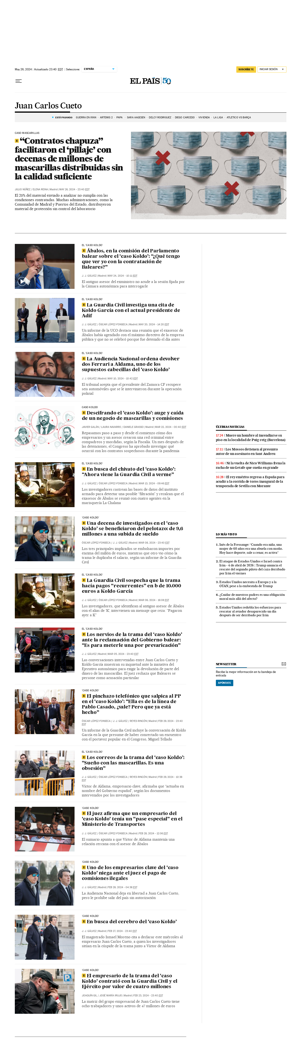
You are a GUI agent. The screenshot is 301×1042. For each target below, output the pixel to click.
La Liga (218, 117)
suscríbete (246, 69)
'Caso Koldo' (90, 808)
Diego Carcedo (185, 117)
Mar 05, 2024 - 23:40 (123, 654)
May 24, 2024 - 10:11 (122, 275)
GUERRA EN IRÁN (86, 117)
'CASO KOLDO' (90, 517)
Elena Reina (40, 189)
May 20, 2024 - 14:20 (154, 324)
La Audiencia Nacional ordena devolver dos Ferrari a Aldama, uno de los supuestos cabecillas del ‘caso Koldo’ (131, 364)
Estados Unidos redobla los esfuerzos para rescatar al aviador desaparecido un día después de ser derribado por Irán (250, 611)
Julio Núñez (22, 189)
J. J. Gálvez (89, 275)
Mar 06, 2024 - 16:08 (154, 600)
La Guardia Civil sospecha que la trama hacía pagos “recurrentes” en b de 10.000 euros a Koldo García (131, 586)
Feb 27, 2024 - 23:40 (122, 931)
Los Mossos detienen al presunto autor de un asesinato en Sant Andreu (247, 451)
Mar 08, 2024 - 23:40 (154, 542)
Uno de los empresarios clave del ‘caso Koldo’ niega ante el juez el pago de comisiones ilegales (130, 873)
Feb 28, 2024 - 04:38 (122, 887)
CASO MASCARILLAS (27, 133)
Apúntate (224, 682)
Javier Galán (90, 427)
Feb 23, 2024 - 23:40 (148, 995)
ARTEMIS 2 (106, 117)
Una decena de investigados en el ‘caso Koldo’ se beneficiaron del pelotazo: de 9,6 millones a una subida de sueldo (132, 529)
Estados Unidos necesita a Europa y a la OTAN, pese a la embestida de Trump (248, 584)
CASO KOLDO (90, 407)
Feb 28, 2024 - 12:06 (153, 833)
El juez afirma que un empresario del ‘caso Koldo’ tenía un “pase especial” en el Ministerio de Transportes (132, 819)
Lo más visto (226, 534)
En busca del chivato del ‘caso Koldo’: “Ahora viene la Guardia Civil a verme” (128, 472)
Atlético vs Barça (239, 117)
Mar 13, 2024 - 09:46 (154, 483)
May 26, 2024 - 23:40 (74, 189)
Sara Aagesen (136, 117)
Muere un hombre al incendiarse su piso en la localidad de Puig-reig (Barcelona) (250, 437)
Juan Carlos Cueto (48, 106)
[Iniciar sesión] (271, 69)
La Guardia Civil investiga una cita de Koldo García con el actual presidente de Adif (131, 310)
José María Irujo (110, 995)
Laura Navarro (111, 427)
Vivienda (204, 117)
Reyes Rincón (138, 721)
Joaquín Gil (89, 995)
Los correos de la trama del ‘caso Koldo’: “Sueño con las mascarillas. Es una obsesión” (133, 763)
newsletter (226, 664)
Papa (119, 117)
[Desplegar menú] (18, 81)
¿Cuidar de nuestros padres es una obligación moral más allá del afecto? (252, 597)
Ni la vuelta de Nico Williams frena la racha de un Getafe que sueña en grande (250, 465)
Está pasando (63, 117)
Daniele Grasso (133, 427)
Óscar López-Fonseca (113, 324)
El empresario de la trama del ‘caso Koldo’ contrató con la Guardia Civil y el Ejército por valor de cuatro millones (130, 981)
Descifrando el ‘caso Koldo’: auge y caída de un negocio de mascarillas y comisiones (133, 416)
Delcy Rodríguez (160, 117)
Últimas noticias (230, 427)
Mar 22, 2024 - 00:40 (170, 427)
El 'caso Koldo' (92, 245)
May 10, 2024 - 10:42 (123, 378)
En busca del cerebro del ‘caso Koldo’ (129, 922)
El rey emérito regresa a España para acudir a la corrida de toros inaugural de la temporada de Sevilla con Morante (250, 481)
